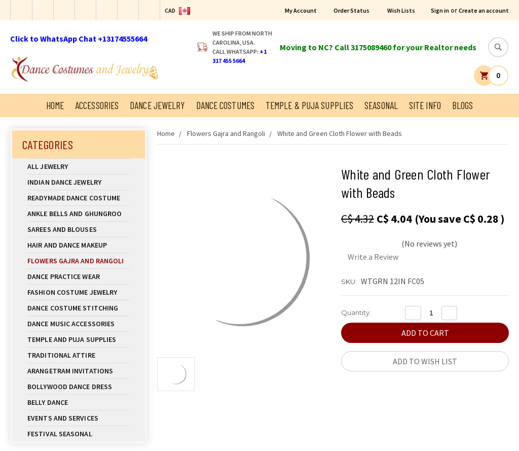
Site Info (425, 105)
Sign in (440, 10)
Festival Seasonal (59, 433)
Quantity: (356, 312)
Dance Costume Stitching (72, 308)
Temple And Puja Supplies (78, 339)
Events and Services (62, 418)
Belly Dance (78, 402)
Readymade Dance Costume (78, 197)
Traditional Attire (61, 355)
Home (55, 105)
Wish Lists (401, 10)
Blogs (462, 105)
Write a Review (373, 257)
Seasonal (381, 105)
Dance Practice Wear (78, 276)
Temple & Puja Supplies (309, 105)
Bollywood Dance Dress (69, 386)
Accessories (97, 105)
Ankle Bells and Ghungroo (74, 213)
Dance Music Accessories (71, 323)
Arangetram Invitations (70, 370)
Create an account (484, 10)
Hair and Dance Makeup (78, 245)
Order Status (351, 10)
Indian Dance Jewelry (78, 182)
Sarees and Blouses (78, 229)
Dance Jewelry (157, 105)
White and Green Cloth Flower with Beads (339, 133)
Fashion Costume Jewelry (78, 292)
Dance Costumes (225, 105)
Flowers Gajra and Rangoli (75, 260)
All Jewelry (78, 166)
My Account (301, 10)
